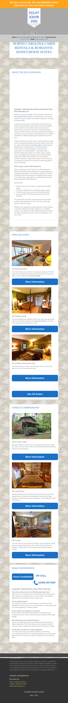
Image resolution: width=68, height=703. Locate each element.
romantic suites (36, 145)
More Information (34, 282)
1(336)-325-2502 (24, 39)
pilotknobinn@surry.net (41, 39)
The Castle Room (18, 491)
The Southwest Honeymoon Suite (23, 363)
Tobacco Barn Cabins (19, 442)
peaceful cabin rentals (25, 116)
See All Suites (35, 394)
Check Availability (23, 576)
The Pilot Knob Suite (19, 269)
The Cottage (16, 540)
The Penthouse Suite (19, 316)
